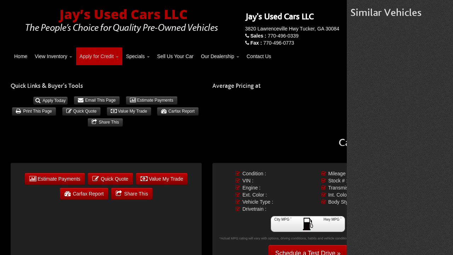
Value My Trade (129, 111)
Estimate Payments (151, 100)
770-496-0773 (272, 43)
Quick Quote (81, 111)
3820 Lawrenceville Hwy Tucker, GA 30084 (292, 29)
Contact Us (259, 56)
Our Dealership (220, 56)
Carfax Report (177, 111)
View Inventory (53, 56)
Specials (138, 56)
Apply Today (50, 100)
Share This (105, 122)
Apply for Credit (99, 56)
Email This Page (97, 100)
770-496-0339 (274, 36)
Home (20, 56)
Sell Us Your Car (175, 56)
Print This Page (34, 111)
